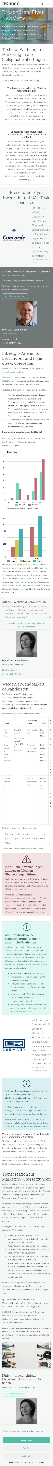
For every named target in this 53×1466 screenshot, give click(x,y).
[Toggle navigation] (48, 4)
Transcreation (25, 1184)
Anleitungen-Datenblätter (27, 585)
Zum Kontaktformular (15, 296)
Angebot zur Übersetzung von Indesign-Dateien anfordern (27, 625)
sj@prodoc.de (11, 670)
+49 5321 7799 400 (13, 343)
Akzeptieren (26, 1440)
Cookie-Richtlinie (15, 1462)
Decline (26, 1448)
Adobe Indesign (9, 372)
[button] (36, 4)
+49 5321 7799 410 (13, 674)
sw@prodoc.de (11, 339)
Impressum (39, 1462)
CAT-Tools (6, 585)
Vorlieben (26, 1456)
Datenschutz (29, 1462)
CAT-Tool (17, 377)
